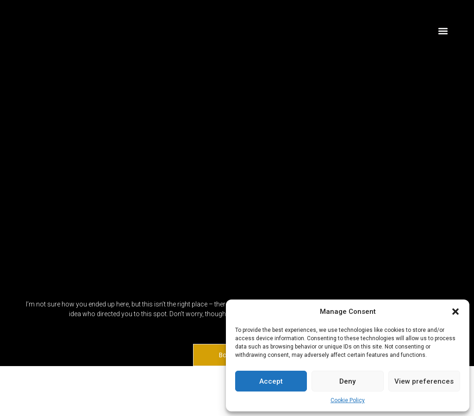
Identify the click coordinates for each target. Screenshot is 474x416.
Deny (347, 381)
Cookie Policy (348, 400)
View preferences (424, 381)
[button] (455, 311)
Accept (271, 381)
